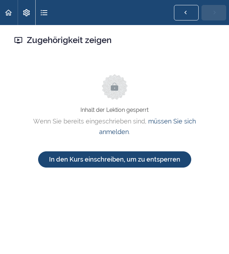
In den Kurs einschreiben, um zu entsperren (114, 159)
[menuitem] (26, 12)
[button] (9, 12)
